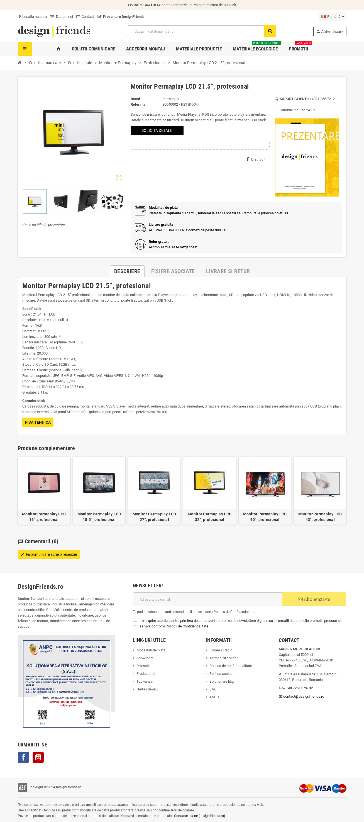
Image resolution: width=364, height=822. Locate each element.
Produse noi (145, 673)
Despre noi (61, 16)
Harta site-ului (147, 689)
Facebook (23, 757)
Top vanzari (145, 681)
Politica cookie (221, 673)
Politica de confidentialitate (230, 666)
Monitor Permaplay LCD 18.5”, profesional (99, 517)
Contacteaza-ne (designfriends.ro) (199, 816)
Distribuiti (256, 159)
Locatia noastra (32, 16)
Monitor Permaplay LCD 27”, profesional (154, 517)
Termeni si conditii (223, 658)
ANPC (214, 697)
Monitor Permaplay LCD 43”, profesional (320, 517)
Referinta (138, 104)
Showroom (144, 658)
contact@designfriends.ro (303, 696)
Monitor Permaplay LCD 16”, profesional (44, 517)
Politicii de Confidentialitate (187, 626)
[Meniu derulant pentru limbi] (332, 17)
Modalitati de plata (150, 650)
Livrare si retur (220, 650)
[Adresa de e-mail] (207, 599)
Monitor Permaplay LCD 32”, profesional (209, 517)
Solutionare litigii (222, 681)
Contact (85, 16)
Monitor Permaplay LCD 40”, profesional (265, 517)
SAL (212, 689)
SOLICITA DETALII (156, 130)
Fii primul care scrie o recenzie (49, 554)
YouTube (38, 757)
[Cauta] (201, 31)
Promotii (143, 666)
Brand (135, 99)
